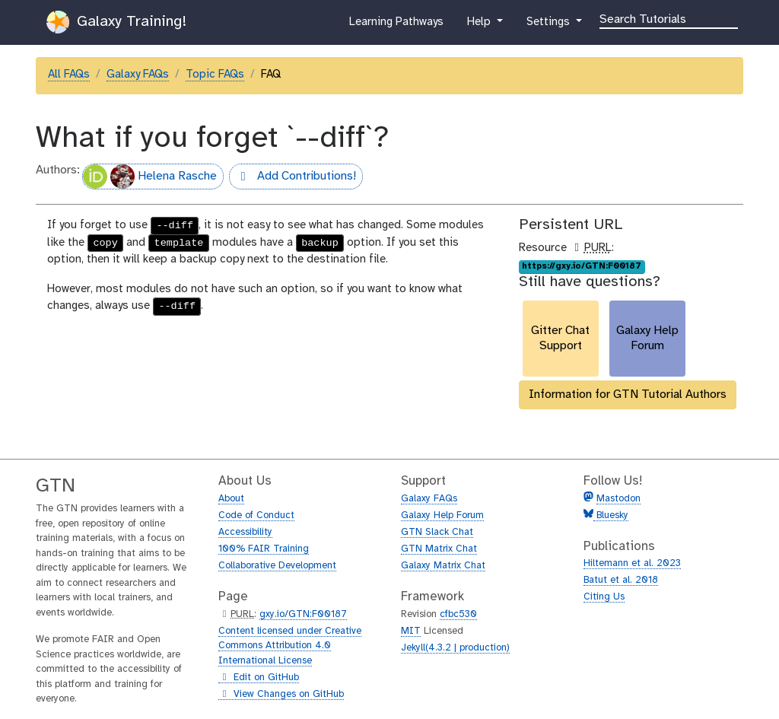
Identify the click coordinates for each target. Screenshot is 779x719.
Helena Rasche (150, 176)
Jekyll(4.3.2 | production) (455, 648)
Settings (549, 25)
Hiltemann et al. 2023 (632, 563)
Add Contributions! (292, 178)
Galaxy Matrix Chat (443, 566)
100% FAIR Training (263, 549)
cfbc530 (458, 614)
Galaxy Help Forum (442, 515)
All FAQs (69, 74)
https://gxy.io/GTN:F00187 (581, 266)
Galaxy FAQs (138, 74)
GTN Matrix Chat (439, 549)
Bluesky (610, 515)
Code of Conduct (256, 515)
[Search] (668, 18)
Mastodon (618, 499)
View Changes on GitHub (281, 694)
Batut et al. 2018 (620, 580)
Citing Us (604, 597)
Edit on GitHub (258, 678)
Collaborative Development (277, 566)
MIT (411, 631)
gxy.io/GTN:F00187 (303, 614)
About (231, 499)
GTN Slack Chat (437, 532)
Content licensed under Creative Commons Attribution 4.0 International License (289, 646)
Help (480, 25)
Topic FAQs (215, 74)
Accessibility (245, 532)
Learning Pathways (396, 25)
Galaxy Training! (116, 22)
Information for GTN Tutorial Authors (628, 394)
